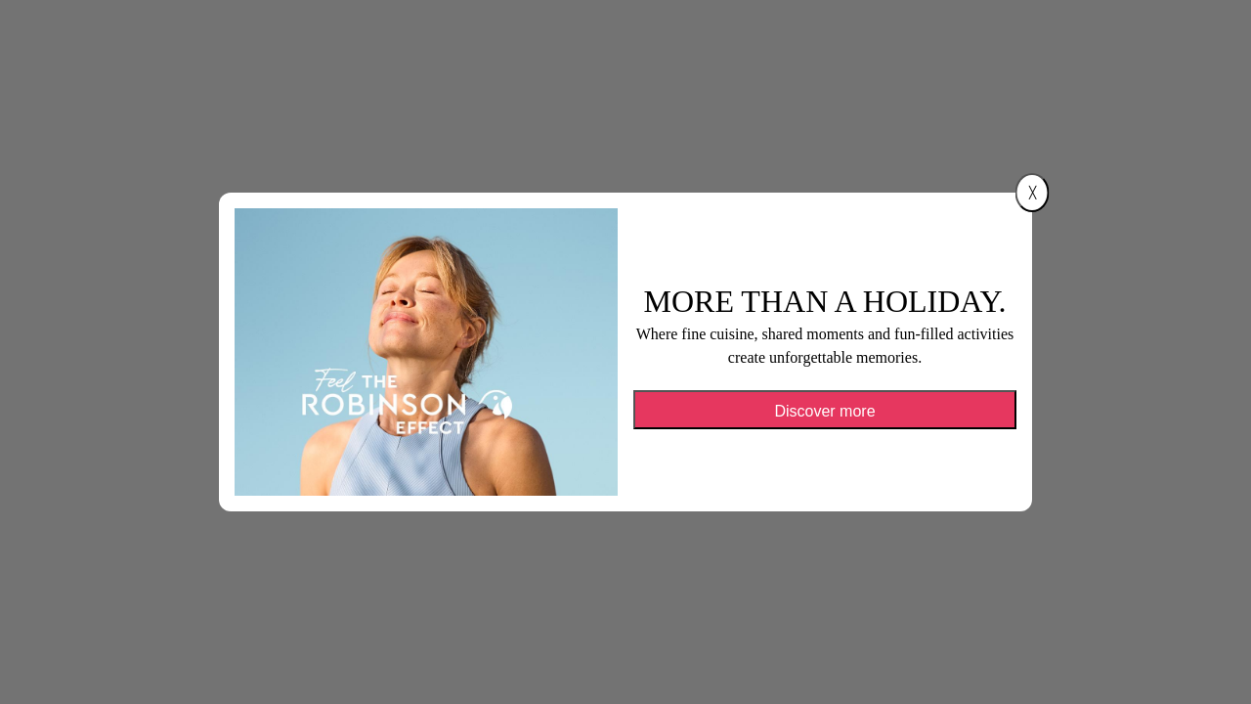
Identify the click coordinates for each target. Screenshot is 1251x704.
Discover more (824, 411)
